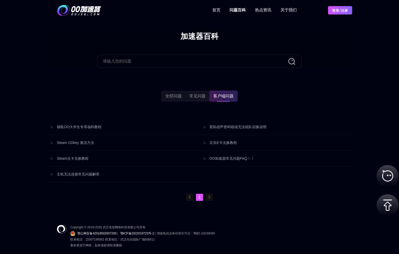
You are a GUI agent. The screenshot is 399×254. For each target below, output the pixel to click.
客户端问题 (223, 96)
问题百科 (238, 10)
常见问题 (197, 96)
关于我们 (288, 10)
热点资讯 (263, 10)
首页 (216, 10)
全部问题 (173, 96)
